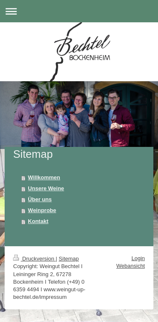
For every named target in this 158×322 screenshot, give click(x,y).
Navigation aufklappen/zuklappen (79, 11)
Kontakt (38, 221)
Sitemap (69, 258)
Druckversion (34, 258)
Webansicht (130, 266)
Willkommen (44, 177)
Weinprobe (42, 210)
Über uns (39, 199)
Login (138, 258)
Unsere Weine (46, 188)
